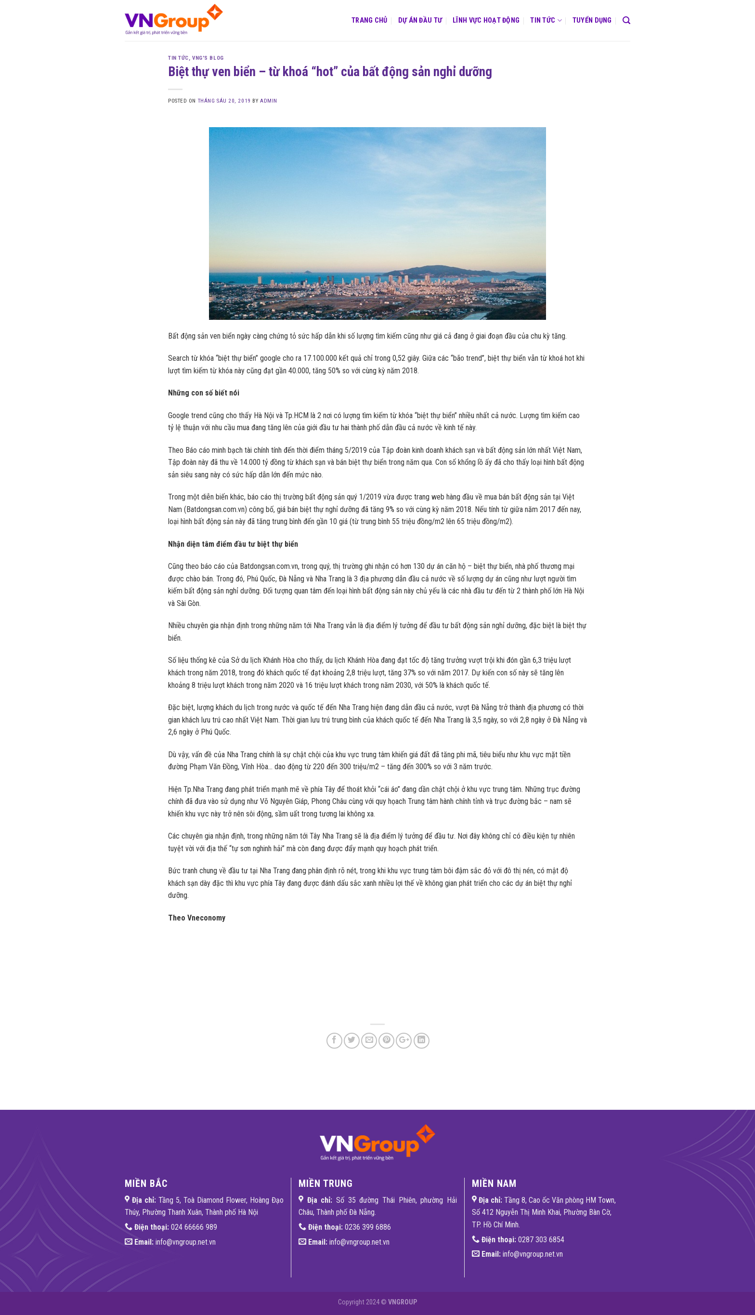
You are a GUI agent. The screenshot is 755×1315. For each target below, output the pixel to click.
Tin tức (546, 20)
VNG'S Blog (208, 58)
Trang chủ (369, 20)
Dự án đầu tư (420, 20)
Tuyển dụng (592, 20)
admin (268, 101)
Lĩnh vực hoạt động (486, 20)
